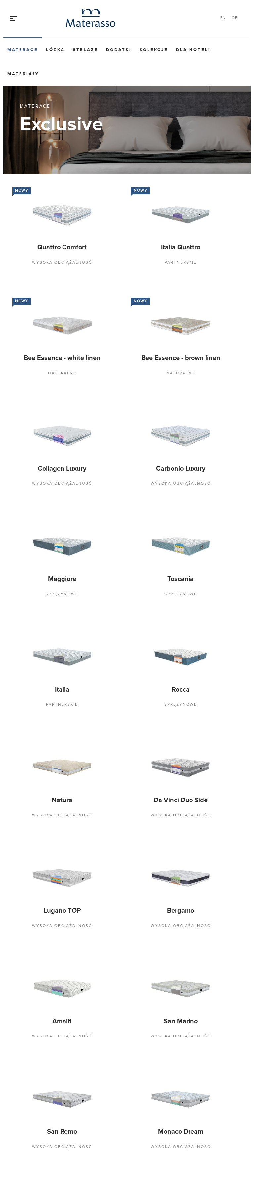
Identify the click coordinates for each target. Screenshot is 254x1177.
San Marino (181, 1021)
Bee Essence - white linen (62, 358)
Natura (62, 800)
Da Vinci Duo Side (181, 800)
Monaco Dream (180, 1132)
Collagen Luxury (62, 469)
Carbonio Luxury (180, 469)
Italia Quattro (180, 247)
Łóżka (55, 49)
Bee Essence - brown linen (180, 358)
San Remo (62, 1132)
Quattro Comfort (62, 247)
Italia (62, 690)
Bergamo (180, 911)
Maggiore (62, 579)
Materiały (23, 74)
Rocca (181, 690)
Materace (22, 49)
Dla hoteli (193, 49)
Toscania (180, 579)
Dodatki (119, 49)
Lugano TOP (62, 911)
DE (234, 18)
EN (223, 18)
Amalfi (62, 1021)
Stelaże (85, 49)
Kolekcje (154, 49)
